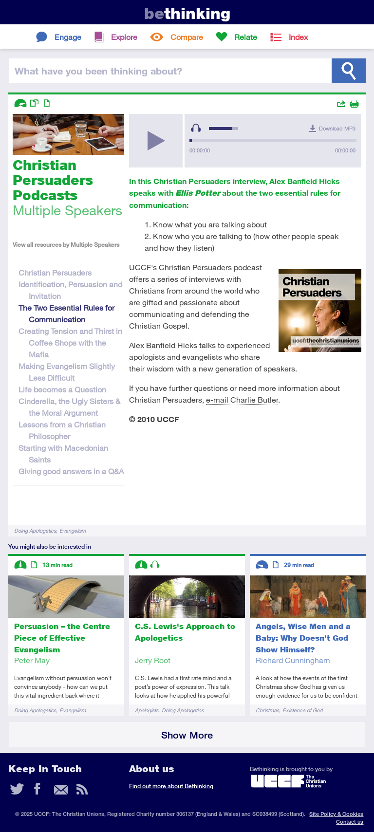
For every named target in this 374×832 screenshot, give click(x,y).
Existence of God (302, 710)
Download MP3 (337, 128)
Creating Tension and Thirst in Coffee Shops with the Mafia (70, 342)
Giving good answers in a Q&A (71, 471)
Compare (186, 36)
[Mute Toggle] (195, 128)
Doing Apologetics (35, 530)
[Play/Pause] (156, 140)
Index (298, 36)
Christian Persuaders (55, 272)
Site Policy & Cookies (336, 814)
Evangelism (72, 530)
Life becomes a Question (62, 389)
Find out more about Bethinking (171, 786)
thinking (187, 13)
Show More (187, 734)
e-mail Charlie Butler (242, 399)
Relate (245, 36)
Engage (68, 36)
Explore (124, 36)
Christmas (267, 710)
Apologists (146, 710)
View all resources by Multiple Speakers (66, 244)
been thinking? (98, 70)
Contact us (349, 821)
